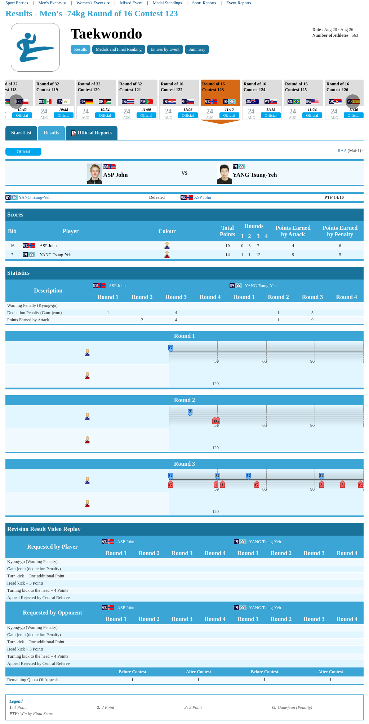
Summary (196, 49)
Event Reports (238, 2)
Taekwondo (106, 34)
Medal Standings (167, 2)
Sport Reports (204, 2)
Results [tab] (51, 132)
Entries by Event (165, 49)
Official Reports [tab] (91, 133)
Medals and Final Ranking (119, 49)
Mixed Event (131, 2)
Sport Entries (16, 2)
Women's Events (93, 2)
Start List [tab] (21, 132)
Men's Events (52, 2)
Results (80, 49)
